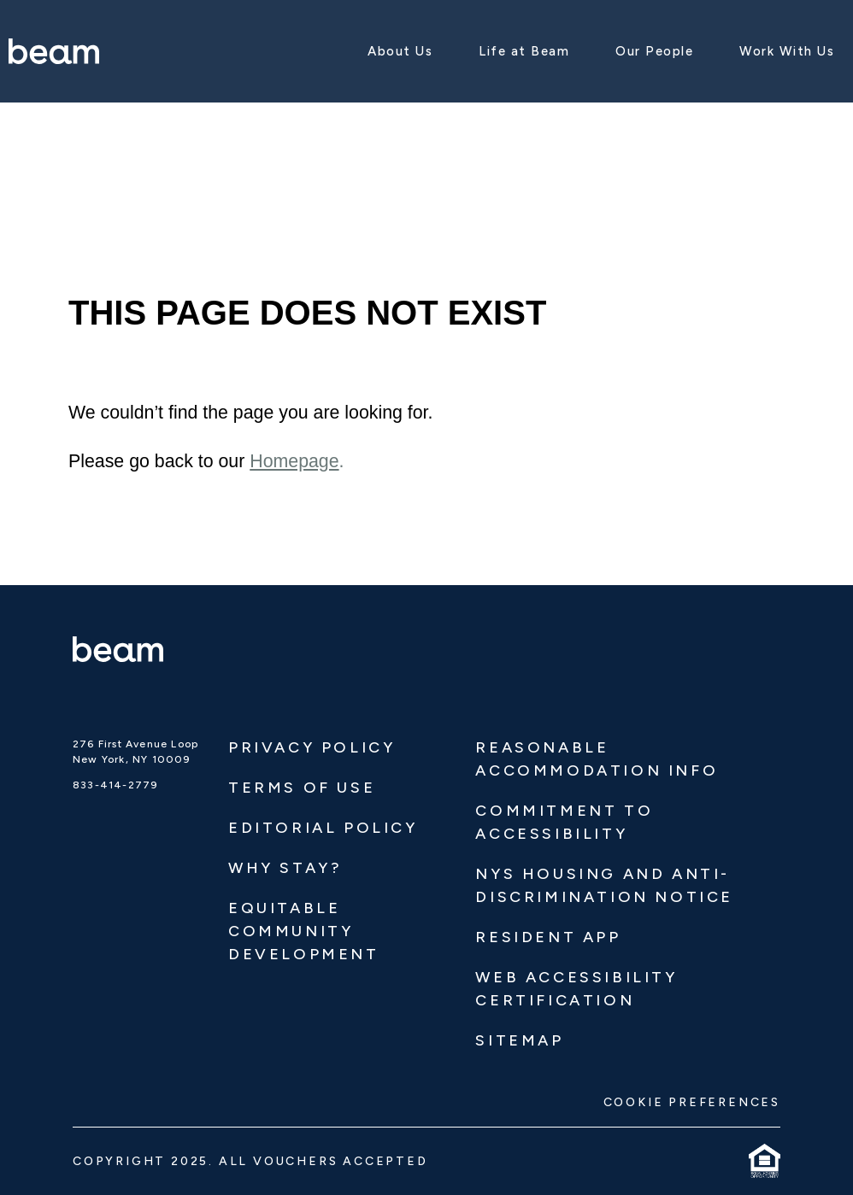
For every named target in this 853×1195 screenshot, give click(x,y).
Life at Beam (524, 51)
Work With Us (786, 51)
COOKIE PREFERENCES (691, 1102)
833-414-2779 (115, 785)
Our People (654, 51)
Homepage (294, 461)
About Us (400, 51)
